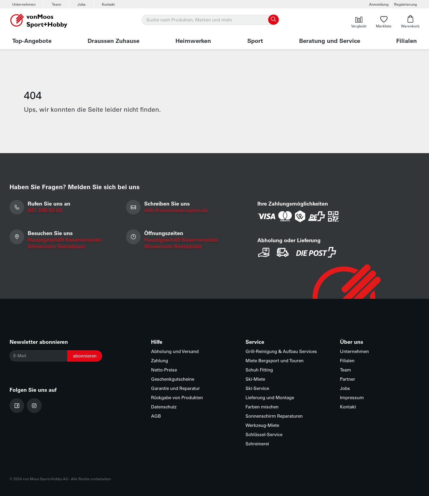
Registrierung (405, 4)
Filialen (406, 40)
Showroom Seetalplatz (56, 246)
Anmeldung (378, 4)
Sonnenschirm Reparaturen (274, 416)
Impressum (352, 397)
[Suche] (210, 20)
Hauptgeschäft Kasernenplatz (64, 239)
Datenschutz (164, 407)
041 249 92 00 (45, 210)
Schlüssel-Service (263, 434)
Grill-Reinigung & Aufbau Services (281, 351)
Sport (255, 40)
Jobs (81, 4)
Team (56, 4)
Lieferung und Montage (269, 397)
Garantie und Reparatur (175, 388)
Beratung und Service (329, 40)
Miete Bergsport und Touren (274, 360)
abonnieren (85, 356)
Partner (347, 379)
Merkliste (383, 21)
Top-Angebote (32, 40)
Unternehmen (23, 4)
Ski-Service (257, 388)
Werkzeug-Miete (262, 425)
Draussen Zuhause (113, 40)
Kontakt (108, 4)
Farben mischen (262, 407)
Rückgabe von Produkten (177, 397)
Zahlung (159, 360)
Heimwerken (193, 40)
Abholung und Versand (175, 351)
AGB (156, 416)
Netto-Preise (164, 370)
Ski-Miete (255, 379)
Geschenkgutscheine (172, 379)
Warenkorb (410, 21)
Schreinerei (257, 444)
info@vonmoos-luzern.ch (176, 210)
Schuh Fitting (259, 370)
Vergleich (358, 21)
